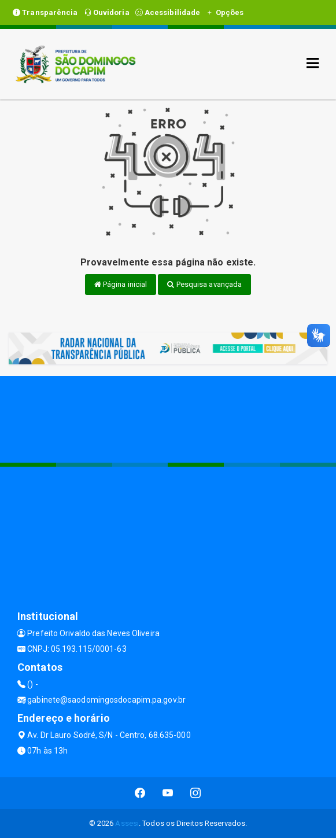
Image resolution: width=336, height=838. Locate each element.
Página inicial (120, 284)
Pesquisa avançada (204, 284)
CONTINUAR (288, 803)
